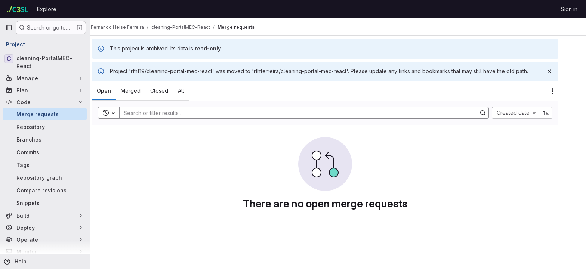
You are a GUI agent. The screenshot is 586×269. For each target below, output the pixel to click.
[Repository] (45, 127)
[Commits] (45, 152)
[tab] (117, 90)
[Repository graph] (45, 177)
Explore (46, 9)
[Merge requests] (45, 114)
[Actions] (565, 91)
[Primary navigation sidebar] (9, 28)
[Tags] (45, 165)
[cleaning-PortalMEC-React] (45, 62)
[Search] (307, 112)
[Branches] (45, 139)
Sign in (569, 9)
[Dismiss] (562, 71)
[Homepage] (17, 9)
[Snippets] (45, 203)
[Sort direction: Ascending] (559, 113)
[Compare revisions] (45, 190)
